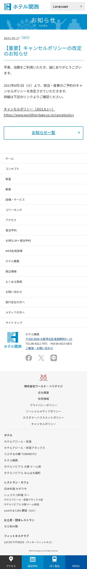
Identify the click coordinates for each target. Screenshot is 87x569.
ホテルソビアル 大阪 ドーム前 (22, 466)
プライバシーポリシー (43, 405)
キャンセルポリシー (43, 424)
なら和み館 (11, 526)
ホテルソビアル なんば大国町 (22, 473)
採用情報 (43, 399)
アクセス (11, 562)
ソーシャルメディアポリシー (43, 411)
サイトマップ (14, 323)
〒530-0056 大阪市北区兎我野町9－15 (48, 339)
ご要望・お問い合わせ (39, 348)
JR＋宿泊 (54, 562)
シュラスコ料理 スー (17, 495)
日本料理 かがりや (15, 489)
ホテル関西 (11, 460)
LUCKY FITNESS (28, 542)
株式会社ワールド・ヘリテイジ (43, 386)
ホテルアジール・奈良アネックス (24, 448)
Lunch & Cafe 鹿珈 (20, 510)
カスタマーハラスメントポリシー (43, 417)
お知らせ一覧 (43, 132)
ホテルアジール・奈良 (17, 441)
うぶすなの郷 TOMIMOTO (20, 454)
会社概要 (43, 392)
